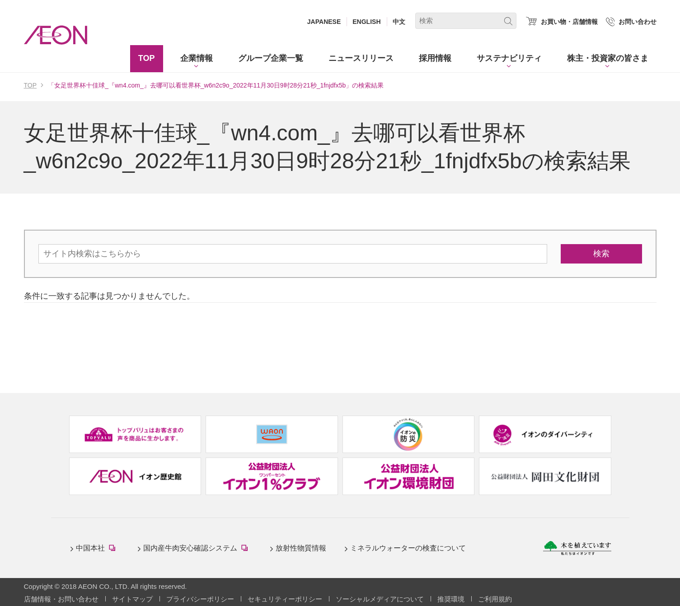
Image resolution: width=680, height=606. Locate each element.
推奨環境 (450, 599)
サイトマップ (132, 599)
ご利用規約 (495, 599)
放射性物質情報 (301, 548)
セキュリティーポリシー (285, 599)
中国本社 (97, 549)
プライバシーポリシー (200, 599)
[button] (196, 58)
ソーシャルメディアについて (380, 599)
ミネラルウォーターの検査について (408, 548)
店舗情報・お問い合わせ (61, 599)
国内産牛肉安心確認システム (197, 549)
